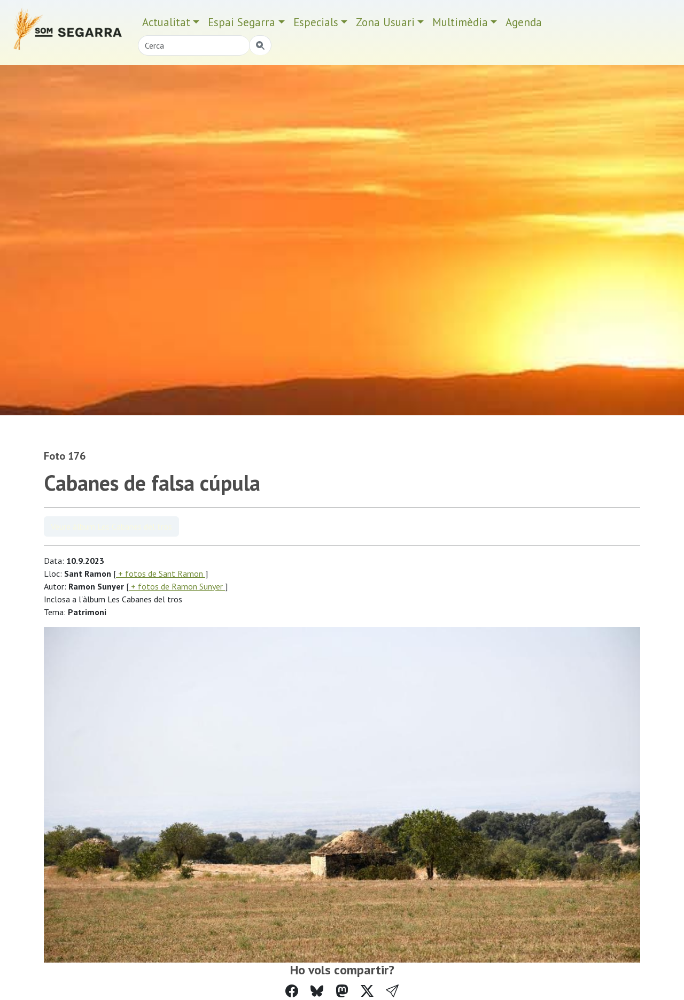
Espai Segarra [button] (241, 22)
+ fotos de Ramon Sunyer (177, 586)
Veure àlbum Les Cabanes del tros (111, 526)
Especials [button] (315, 22)
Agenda (524, 22)
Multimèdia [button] (460, 22)
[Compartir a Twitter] (367, 991)
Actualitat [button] (166, 22)
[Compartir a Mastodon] (342, 991)
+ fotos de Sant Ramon (160, 573)
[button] (392, 991)
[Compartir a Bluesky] (316, 991)
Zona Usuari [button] (385, 22)
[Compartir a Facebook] (291, 991)
